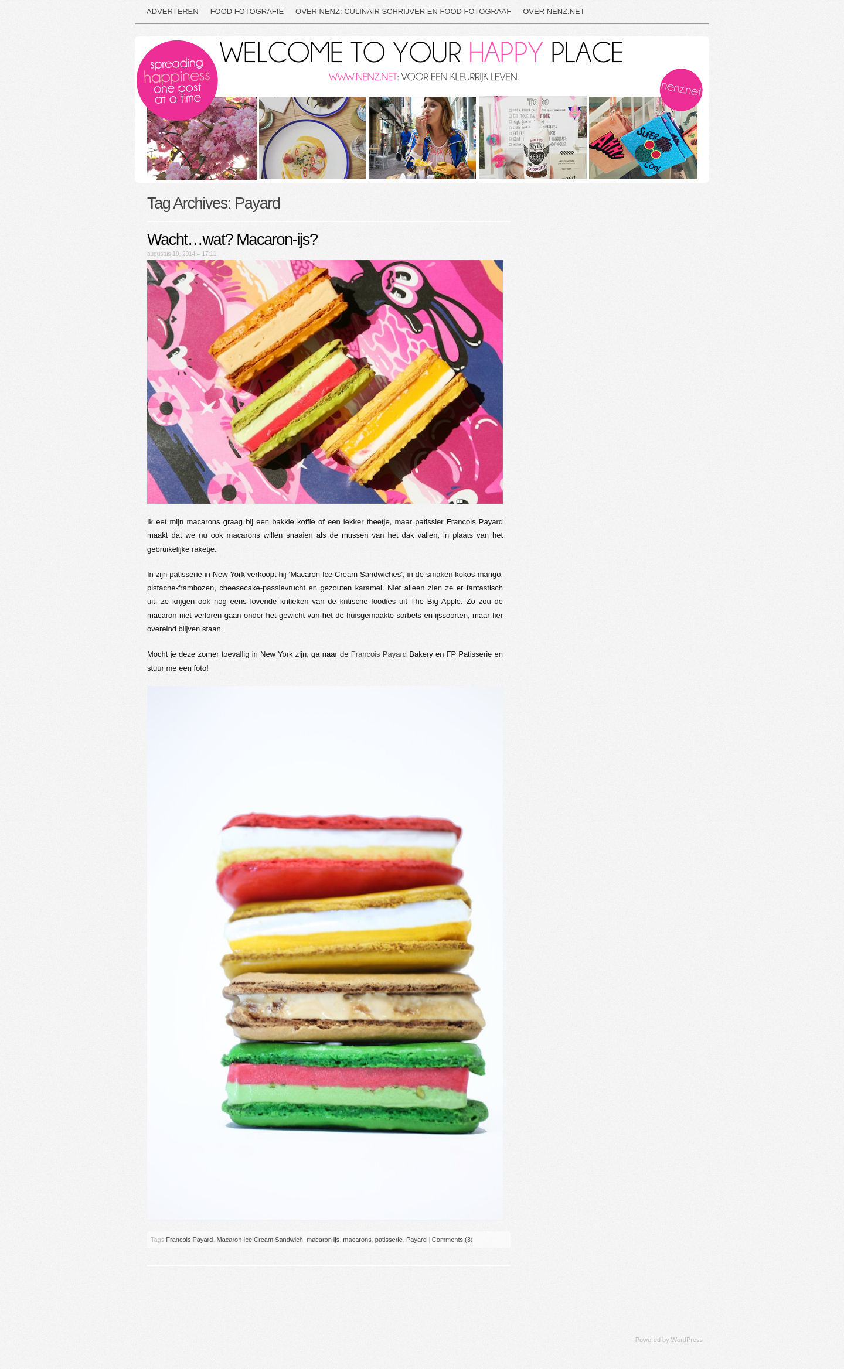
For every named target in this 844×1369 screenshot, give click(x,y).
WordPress (687, 1339)
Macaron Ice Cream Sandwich (260, 1239)
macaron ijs (323, 1239)
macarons (357, 1239)
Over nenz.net (553, 11)
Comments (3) (452, 1239)
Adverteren (173, 11)
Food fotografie (247, 11)
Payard (416, 1239)
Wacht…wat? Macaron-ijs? (232, 239)
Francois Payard (379, 654)
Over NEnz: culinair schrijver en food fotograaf (403, 11)
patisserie (389, 1239)
